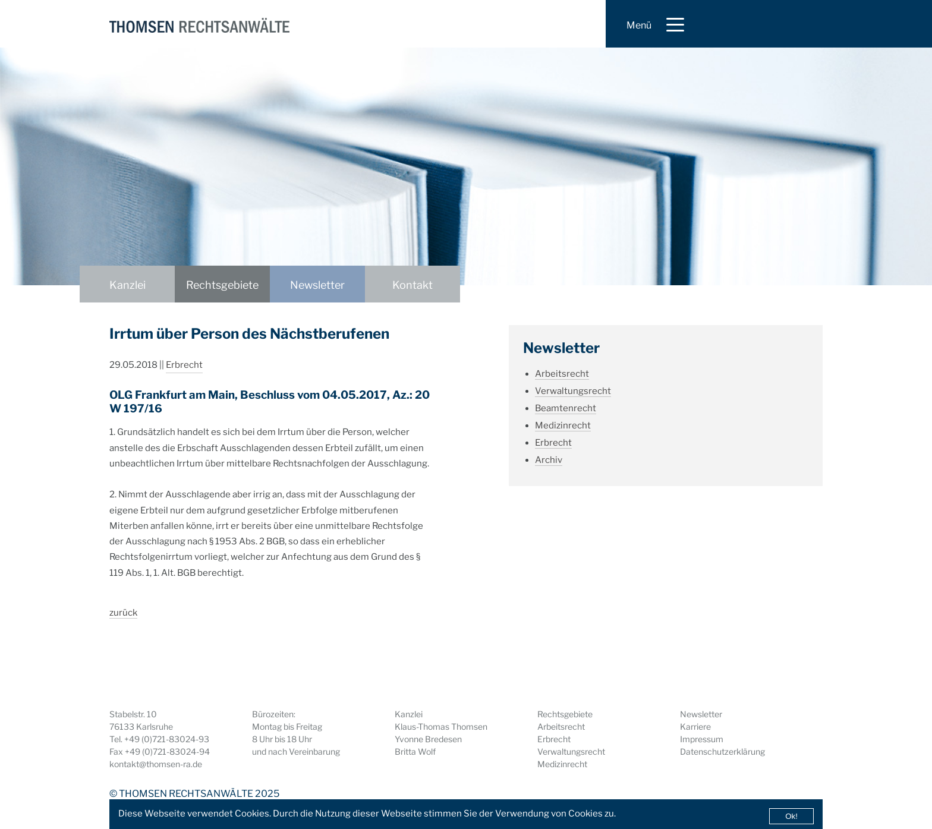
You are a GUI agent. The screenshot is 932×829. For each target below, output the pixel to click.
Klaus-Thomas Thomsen (441, 726)
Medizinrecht (563, 425)
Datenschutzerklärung (722, 751)
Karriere (695, 726)
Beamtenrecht (565, 408)
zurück (123, 612)
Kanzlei (127, 285)
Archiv (548, 460)
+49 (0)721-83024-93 (166, 739)
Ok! (791, 816)
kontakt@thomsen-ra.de (155, 764)
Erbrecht (184, 365)
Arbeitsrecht (562, 373)
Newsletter (317, 285)
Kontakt (412, 285)
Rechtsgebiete (222, 285)
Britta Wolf (415, 751)
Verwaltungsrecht (573, 391)
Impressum (701, 739)
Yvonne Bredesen (428, 739)
